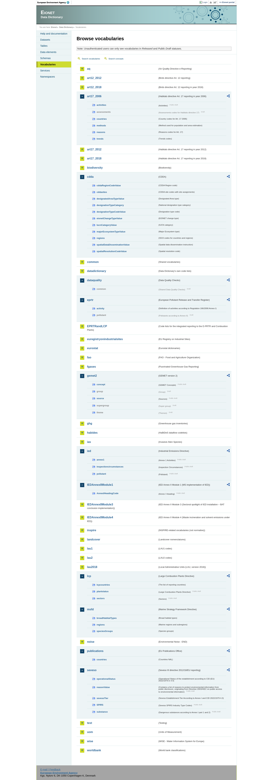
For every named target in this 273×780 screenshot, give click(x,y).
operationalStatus (106, 679)
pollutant (101, 473)
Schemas (45, 58)
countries (102, 119)
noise (90, 641)
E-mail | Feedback (50, 769)
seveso (91, 670)
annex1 (100, 459)
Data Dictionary (66, 27)
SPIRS (100, 705)
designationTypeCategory (110, 205)
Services (45, 70)
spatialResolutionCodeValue (112, 251)
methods (101, 125)
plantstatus (102, 591)
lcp (89, 576)
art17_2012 (94, 149)
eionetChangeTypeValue (109, 218)
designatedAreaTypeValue (110, 198)
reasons (101, 132)
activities (101, 105)
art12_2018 (94, 87)
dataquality (94, 280)
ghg (89, 423)
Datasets (45, 39)
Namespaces (47, 76)
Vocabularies (48, 64)
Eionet (54, 27)
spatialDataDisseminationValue (113, 244)
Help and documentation (53, 33)
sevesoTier (102, 698)
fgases (91, 366)
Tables (44, 45)
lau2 (90, 557)
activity (100, 308)
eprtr (90, 299)
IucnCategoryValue (107, 225)
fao (89, 357)
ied (89, 450)
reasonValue (103, 687)
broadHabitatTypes (107, 618)
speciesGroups (105, 631)
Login (205, 2)
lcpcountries (103, 584)
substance (102, 711)
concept (101, 384)
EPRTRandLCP (97, 326)
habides (92, 432)
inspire (91, 530)
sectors (101, 598)
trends (100, 138)
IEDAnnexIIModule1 (100, 484)
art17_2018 (94, 158)
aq (88, 68)
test (89, 722)
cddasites (102, 192)
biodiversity (95, 167)
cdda (90, 176)
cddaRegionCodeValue (109, 185)
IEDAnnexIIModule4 (100, 517)
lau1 (90, 548)
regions (101, 238)
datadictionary (96, 271)
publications (95, 651)
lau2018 (92, 567)
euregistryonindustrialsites (105, 339)
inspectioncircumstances (110, 466)
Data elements (48, 52)
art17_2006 (94, 96)
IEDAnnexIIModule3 (100, 504)
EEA (54, 2)
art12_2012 (94, 77)
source (100, 398)
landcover (93, 539)
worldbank (94, 750)
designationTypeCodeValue (111, 211)
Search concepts (115, 59)
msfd (90, 609)
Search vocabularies (91, 59)
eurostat (92, 348)
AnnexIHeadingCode (107, 493)
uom (90, 732)
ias (89, 441)
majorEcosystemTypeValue (111, 231)
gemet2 (92, 375)
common (93, 261)
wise (90, 741)
